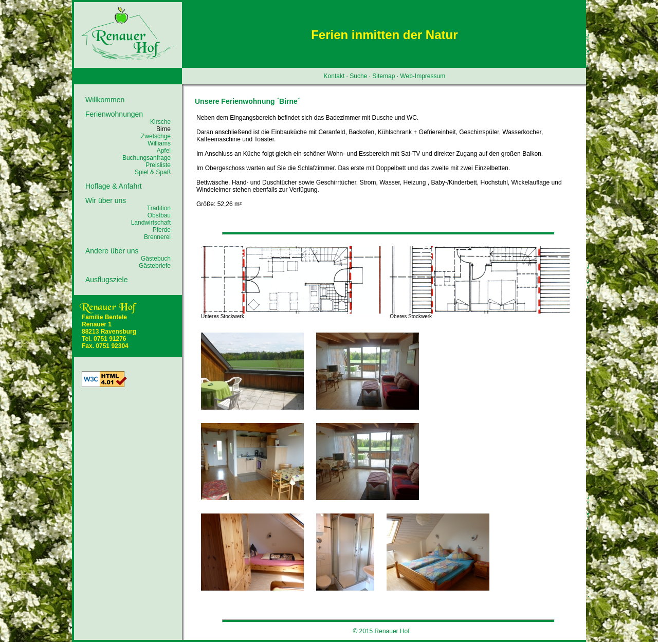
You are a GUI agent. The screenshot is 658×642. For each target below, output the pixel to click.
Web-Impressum (422, 76)
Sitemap (383, 76)
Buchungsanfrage (146, 157)
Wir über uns (105, 200)
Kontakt (334, 76)
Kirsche (160, 121)
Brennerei (157, 237)
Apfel (164, 150)
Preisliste (158, 165)
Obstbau (159, 215)
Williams (159, 143)
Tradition (159, 208)
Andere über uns (112, 251)
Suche (358, 76)
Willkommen (104, 100)
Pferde (162, 229)
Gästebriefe (155, 265)
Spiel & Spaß (153, 172)
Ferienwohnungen (114, 114)
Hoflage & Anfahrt (113, 186)
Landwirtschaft (151, 222)
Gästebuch (156, 258)
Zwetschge (156, 136)
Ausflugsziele (106, 280)
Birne (163, 129)
